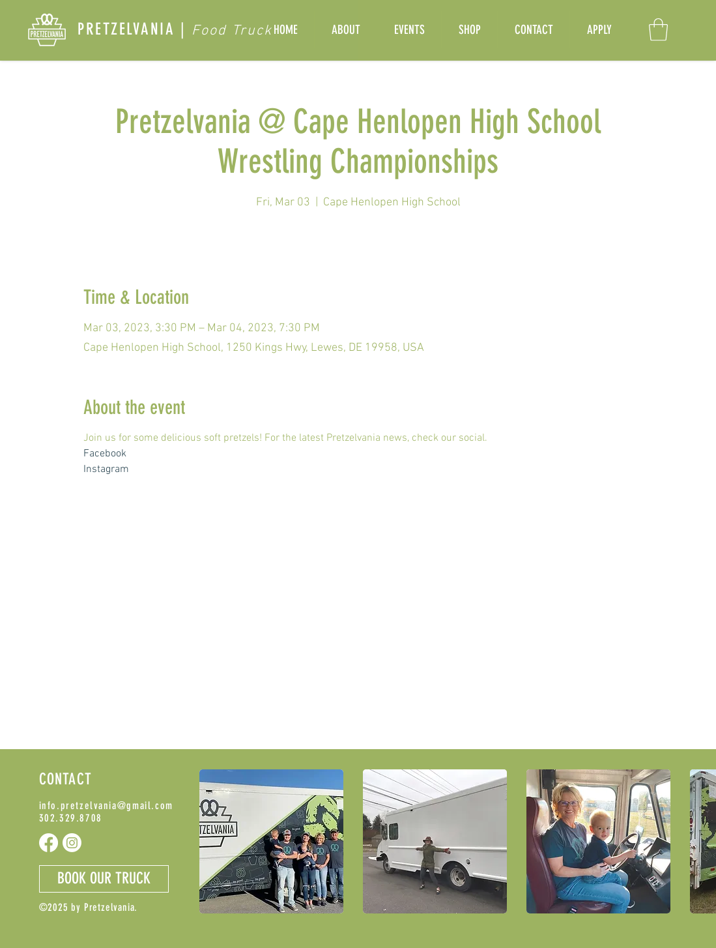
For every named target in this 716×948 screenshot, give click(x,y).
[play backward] (215, 841)
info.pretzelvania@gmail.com (106, 805)
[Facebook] (48, 842)
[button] (658, 29)
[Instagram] (72, 842)
